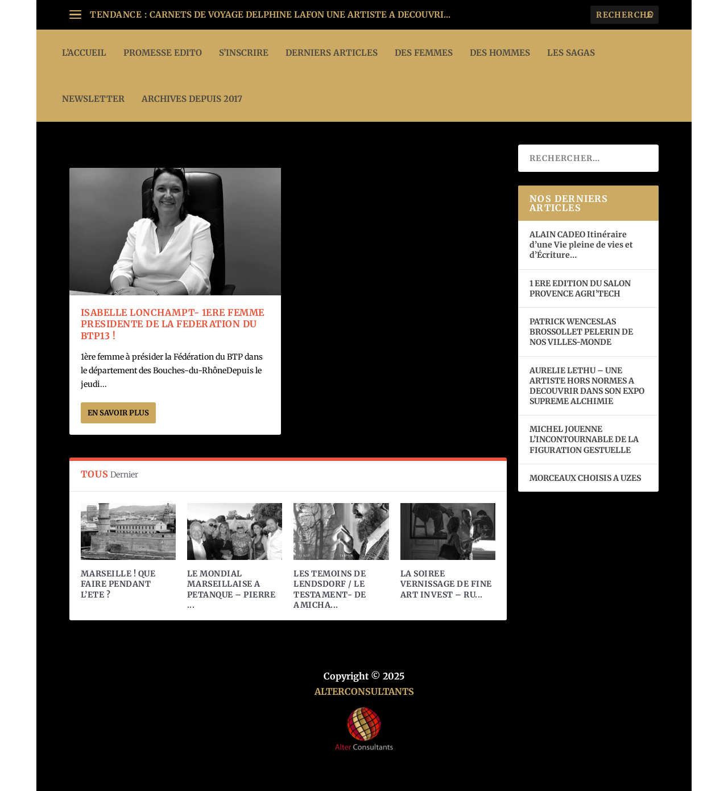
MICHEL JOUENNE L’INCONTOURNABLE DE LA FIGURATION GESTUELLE (584, 439)
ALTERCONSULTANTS (364, 691)
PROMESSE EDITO (162, 52)
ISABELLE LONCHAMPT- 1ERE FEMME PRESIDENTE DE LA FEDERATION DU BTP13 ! (172, 324)
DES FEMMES (424, 52)
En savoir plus (118, 413)
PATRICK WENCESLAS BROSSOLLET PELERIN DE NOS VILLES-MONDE (581, 331)
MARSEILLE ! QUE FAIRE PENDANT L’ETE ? (118, 583)
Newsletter (93, 98)
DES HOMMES (500, 52)
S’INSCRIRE (243, 52)
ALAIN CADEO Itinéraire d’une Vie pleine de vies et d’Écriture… (581, 244)
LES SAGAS (571, 52)
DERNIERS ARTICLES (332, 52)
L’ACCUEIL (84, 52)
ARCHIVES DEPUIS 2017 (192, 98)
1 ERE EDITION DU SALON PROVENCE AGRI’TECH (580, 288)
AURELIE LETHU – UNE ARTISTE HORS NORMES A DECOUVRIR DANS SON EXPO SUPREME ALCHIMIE (587, 386)
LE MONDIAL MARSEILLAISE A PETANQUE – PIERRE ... (231, 589)
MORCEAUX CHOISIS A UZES (585, 478)
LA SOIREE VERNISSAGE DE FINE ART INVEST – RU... (446, 583)
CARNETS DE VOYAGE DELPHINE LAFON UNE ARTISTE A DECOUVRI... (300, 14)
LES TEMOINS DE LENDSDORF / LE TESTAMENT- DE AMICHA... (329, 589)
